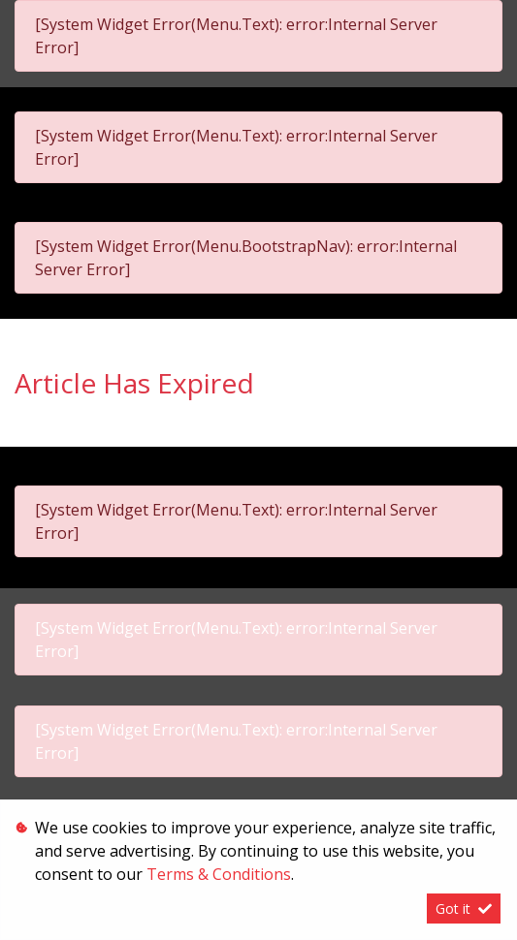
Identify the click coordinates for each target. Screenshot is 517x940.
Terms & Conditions (218, 874)
